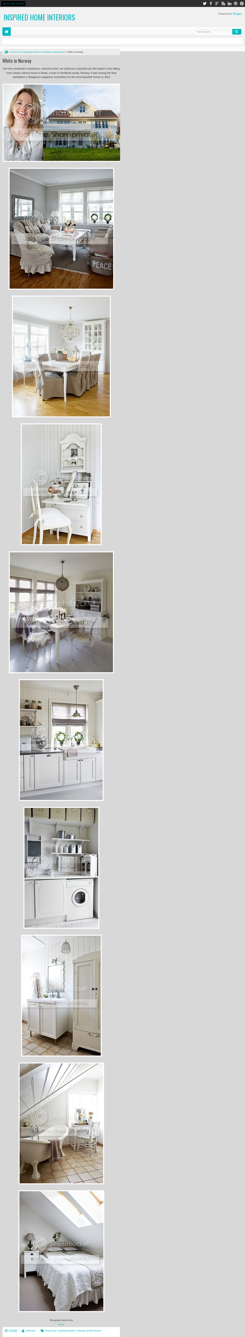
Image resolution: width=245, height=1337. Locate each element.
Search (236, 32)
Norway (81, 1330)
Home (6, 31)
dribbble (236, 3)
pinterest (242, 3)
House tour (50, 1330)
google (217, 3)
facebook (211, 3)
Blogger (237, 13)
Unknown (31, 1330)
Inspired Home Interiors (39, 17)
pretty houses (94, 1330)
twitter (204, 3)
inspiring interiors (67, 1330)
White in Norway (16, 60)
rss (223, 3)
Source (61, 1324)
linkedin (229, 3)
